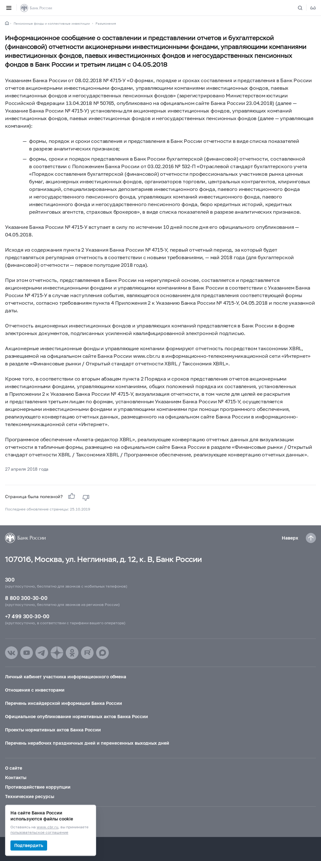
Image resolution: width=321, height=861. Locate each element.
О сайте (13, 768)
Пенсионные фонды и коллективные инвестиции (52, 23)
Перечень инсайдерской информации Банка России (63, 703)
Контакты (15, 777)
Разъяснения (106, 23)
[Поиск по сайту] (304, 8)
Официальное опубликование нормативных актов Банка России (76, 716)
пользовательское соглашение (39, 832)
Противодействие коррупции (38, 787)
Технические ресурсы (29, 796)
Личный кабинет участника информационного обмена (65, 676)
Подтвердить (28, 845)
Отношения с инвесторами (35, 690)
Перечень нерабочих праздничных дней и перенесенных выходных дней (87, 743)
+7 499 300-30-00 (27, 616)
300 (10, 580)
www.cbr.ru (47, 827)
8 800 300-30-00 (26, 598)
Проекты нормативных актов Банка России (53, 729)
